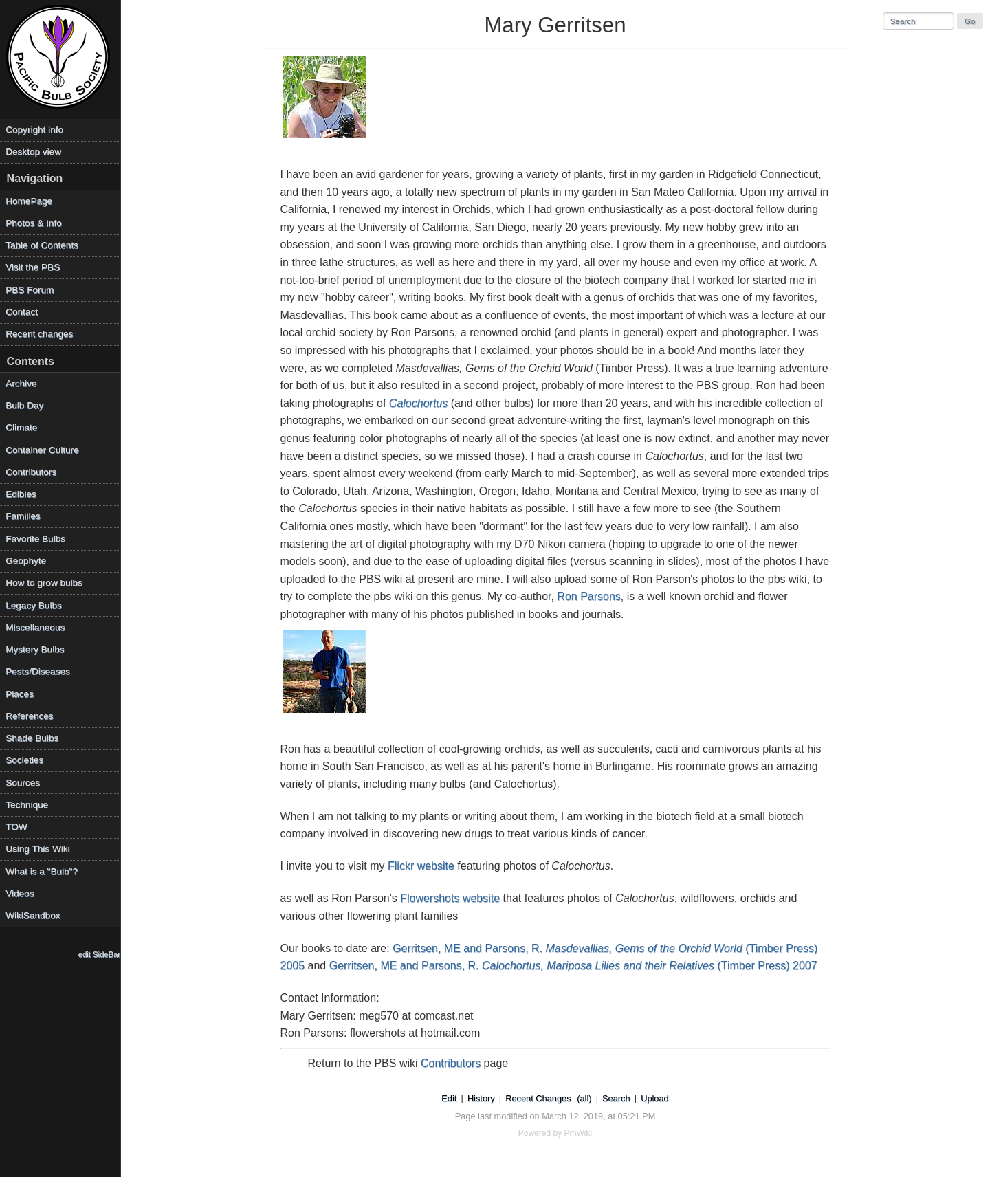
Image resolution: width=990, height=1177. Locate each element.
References (30, 716)
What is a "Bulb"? (42, 871)
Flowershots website (450, 898)
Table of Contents (42, 245)
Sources (23, 783)
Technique (27, 805)
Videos (20, 893)
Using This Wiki (37, 849)
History (481, 1098)
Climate (21, 427)
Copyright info (34, 129)
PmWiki (578, 1133)
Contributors (451, 1063)
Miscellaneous (35, 627)
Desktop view (33, 151)
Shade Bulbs (32, 738)
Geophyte (26, 561)
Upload (655, 1098)
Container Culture (42, 450)
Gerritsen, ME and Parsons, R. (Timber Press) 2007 (573, 965)
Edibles (21, 494)
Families (23, 516)
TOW (16, 827)
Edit (448, 1098)
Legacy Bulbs (34, 605)
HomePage (29, 201)
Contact (22, 312)
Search (616, 1098)
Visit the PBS (33, 267)
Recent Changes (538, 1098)
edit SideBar (99, 954)
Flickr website (421, 866)
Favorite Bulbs (35, 539)
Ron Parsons (589, 596)
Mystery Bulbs (35, 649)
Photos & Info (34, 223)
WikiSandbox (33, 915)
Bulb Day (24, 405)
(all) (584, 1098)
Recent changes (39, 334)
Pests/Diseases (38, 671)
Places (20, 694)
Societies (24, 760)
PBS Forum (30, 290)
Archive (21, 383)
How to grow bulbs (44, 583)
